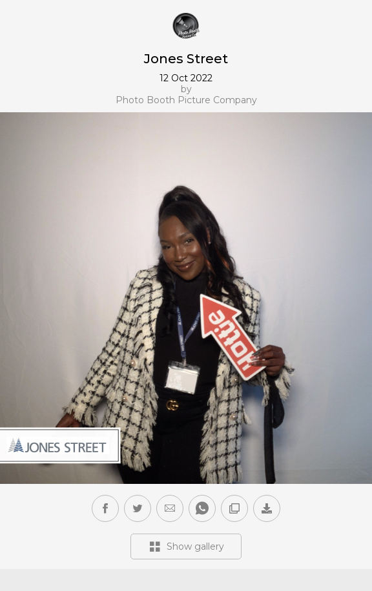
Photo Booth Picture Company (186, 100)
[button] (169, 508)
